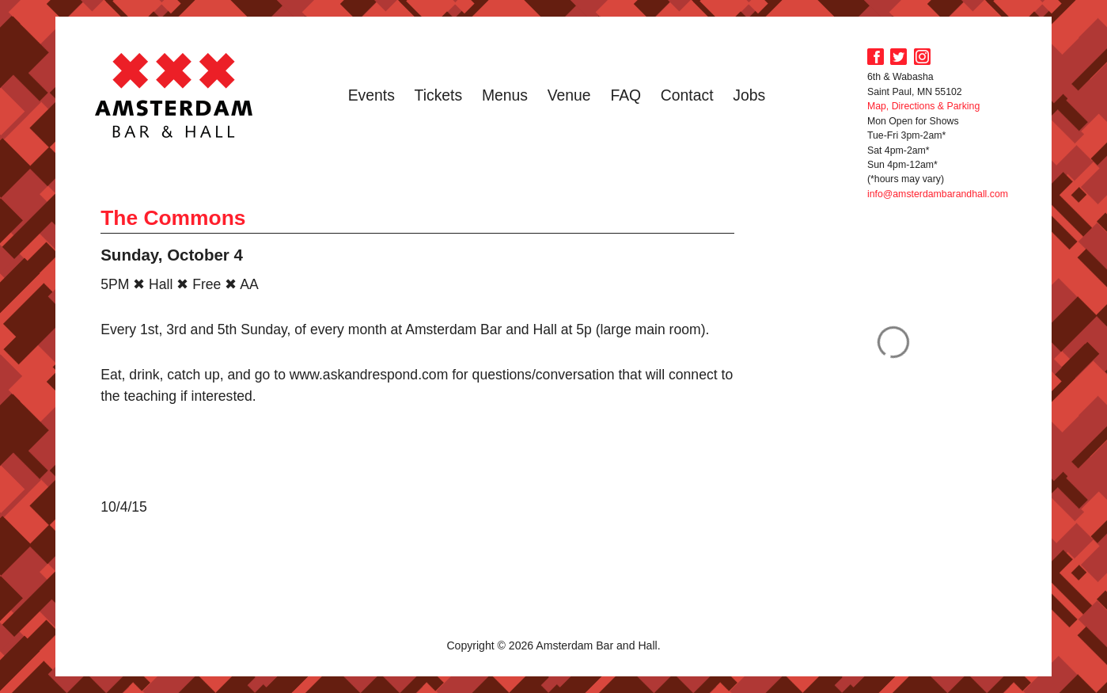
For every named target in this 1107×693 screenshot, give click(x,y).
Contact (687, 95)
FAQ (625, 95)
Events (371, 95)
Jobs (749, 95)
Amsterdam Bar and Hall (174, 95)
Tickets (439, 95)
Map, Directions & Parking (923, 106)
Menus (505, 95)
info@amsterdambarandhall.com (937, 194)
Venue (569, 95)
